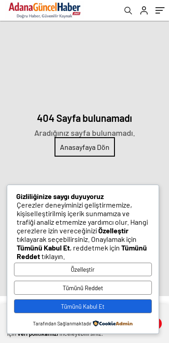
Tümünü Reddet (83, 288)
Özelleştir (83, 269)
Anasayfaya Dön (85, 147)
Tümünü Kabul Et (83, 306)
